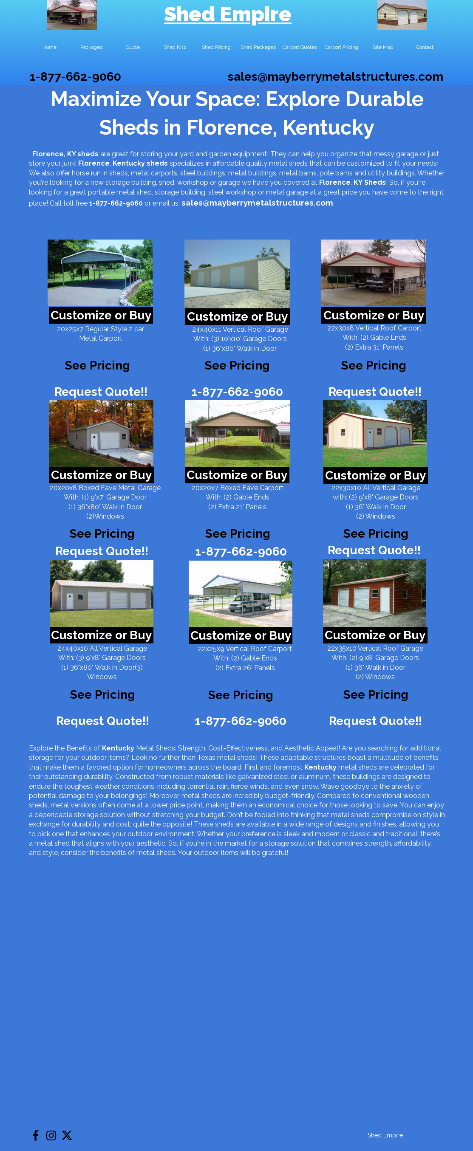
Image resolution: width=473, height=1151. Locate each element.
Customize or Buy (101, 315)
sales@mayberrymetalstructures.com (335, 77)
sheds (157, 163)
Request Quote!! (100, 392)
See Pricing (373, 365)
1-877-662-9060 (75, 77)
